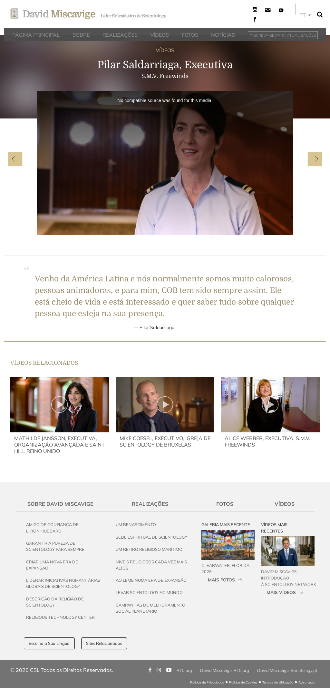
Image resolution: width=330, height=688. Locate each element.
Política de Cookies (243, 682)
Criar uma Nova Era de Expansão (52, 564)
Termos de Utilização (277, 682)
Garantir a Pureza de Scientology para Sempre (55, 546)
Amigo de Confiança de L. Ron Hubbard (52, 527)
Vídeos (285, 504)
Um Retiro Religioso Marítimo (149, 549)
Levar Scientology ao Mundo (149, 592)
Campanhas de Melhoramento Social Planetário (150, 608)
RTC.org (184, 670)
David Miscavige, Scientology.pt (287, 670)
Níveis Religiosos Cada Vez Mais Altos (151, 564)
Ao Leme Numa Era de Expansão (151, 580)
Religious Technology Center (60, 617)
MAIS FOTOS (221, 579)
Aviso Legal (306, 682)
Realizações (150, 504)
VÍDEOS (165, 50)
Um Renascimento (136, 524)
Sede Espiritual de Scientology (151, 537)
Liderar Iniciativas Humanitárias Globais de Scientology (63, 583)
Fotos (224, 504)
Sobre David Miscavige (60, 504)
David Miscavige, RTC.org (224, 670)
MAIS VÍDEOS (281, 592)
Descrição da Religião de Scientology (55, 602)
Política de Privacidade (207, 682)
